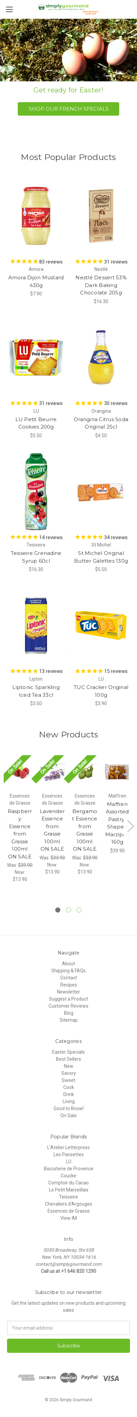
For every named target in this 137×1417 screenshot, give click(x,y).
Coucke (68, 1175)
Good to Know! (69, 1108)
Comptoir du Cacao (68, 1182)
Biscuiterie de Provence (68, 1168)
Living (69, 1101)
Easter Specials (68, 1052)
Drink (68, 1094)
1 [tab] (57, 910)
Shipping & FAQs (68, 970)
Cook (68, 1087)
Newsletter (68, 992)
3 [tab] (79, 910)
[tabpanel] (20, 819)
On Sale (68, 1115)
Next (130, 826)
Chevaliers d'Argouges (68, 1204)
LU (68, 1161)
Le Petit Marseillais (68, 1189)
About (68, 963)
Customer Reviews (68, 1006)
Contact (68, 977)
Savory (68, 1073)
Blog (68, 1013)
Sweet (68, 1080)
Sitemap (69, 1020)
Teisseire (68, 1197)
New (68, 1066)
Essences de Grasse (69, 1211)
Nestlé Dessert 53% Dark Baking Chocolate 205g (101, 285)
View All (68, 1218)
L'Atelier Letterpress (68, 1147)
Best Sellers (68, 1059)
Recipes (68, 984)
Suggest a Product (68, 999)
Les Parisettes (69, 1154)
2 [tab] (68, 910)
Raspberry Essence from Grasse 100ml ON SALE (20, 834)
